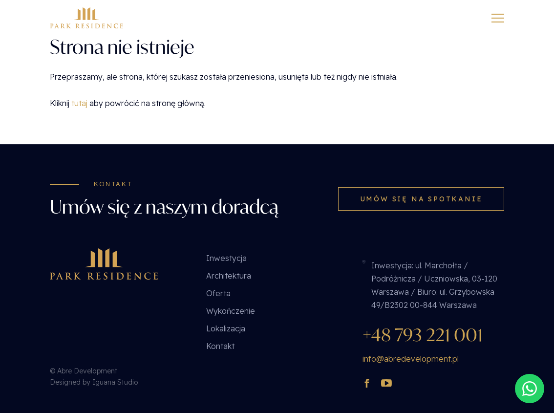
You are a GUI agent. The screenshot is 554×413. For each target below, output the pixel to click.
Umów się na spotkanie (421, 199)
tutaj (79, 103)
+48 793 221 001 (422, 335)
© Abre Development (83, 371)
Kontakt (220, 346)
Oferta (218, 293)
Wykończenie (230, 311)
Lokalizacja (225, 328)
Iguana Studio (115, 382)
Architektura (228, 276)
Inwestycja (226, 258)
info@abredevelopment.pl (410, 359)
